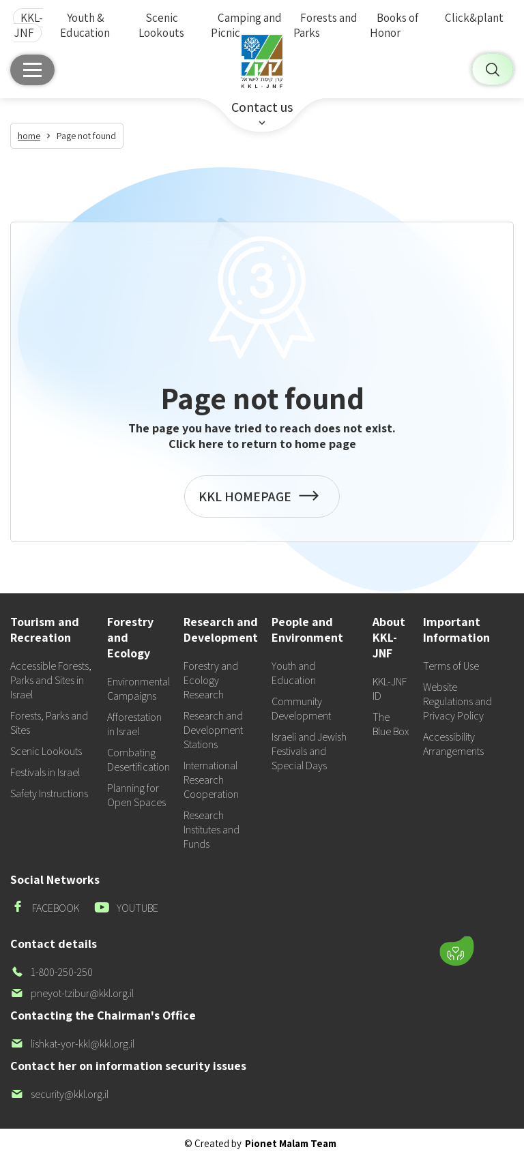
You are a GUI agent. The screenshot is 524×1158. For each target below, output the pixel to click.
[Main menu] (32, 70)
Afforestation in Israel (134, 724)
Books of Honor (394, 25)
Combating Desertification (138, 759)
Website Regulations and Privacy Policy (457, 701)
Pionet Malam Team (290, 1143)
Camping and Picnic (246, 25)
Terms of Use (451, 666)
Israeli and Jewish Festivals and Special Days (309, 751)
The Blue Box (391, 724)
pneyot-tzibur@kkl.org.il (72, 993)
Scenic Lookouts (161, 25)
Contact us (262, 107)
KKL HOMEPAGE (262, 503)
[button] (383, 911)
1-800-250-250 (51, 972)
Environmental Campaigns (138, 688)
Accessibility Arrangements (453, 744)
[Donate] (456, 951)
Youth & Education (85, 25)
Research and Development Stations (213, 730)
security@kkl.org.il (59, 1094)
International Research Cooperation (211, 779)
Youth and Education (294, 673)
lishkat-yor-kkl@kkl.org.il (72, 1044)
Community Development (301, 708)
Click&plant (474, 17)
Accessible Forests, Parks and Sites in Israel (50, 680)
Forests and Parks (325, 25)
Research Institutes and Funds (211, 829)
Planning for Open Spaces (136, 795)
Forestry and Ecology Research (211, 680)
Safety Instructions (49, 793)
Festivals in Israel (45, 772)
